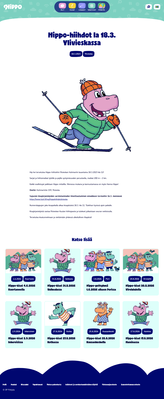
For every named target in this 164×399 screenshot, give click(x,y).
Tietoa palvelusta (54, 384)
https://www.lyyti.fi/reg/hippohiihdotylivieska (49, 199)
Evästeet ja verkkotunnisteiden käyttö (81, 384)
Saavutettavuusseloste (130, 384)
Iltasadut (24, 384)
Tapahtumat (38, 384)
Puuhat (14, 384)
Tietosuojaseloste (109, 384)
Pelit (5, 384)
